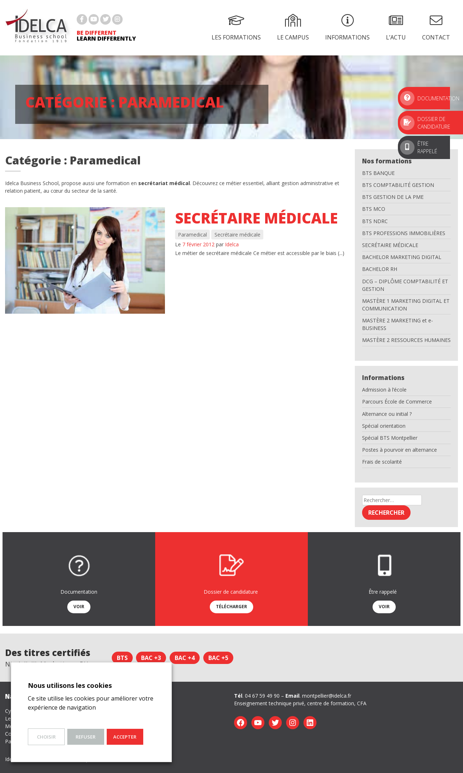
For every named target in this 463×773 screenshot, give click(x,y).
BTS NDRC (375, 221)
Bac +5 (218, 658)
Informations (347, 27)
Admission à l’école (384, 389)
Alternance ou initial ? (387, 413)
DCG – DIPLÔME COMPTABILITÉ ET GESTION (405, 285)
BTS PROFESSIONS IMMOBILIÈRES (403, 233)
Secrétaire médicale (256, 218)
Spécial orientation (383, 425)
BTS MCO (373, 208)
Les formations (236, 27)
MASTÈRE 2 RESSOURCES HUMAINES (406, 340)
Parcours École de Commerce (397, 401)
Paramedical (192, 234)
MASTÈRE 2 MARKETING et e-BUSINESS (397, 324)
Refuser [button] (85, 737)
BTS (122, 658)
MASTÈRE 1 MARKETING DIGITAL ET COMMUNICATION (406, 304)
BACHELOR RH (379, 269)
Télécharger (231, 606)
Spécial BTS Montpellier (389, 437)
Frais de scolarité (382, 461)
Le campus (293, 27)
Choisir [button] (46, 737)
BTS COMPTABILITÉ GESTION (398, 184)
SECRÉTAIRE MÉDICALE (390, 245)
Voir (78, 606)
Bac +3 (151, 658)
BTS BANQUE (378, 173)
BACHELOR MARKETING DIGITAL (401, 257)
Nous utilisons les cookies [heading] (70, 685)
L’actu (396, 27)
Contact (436, 27)
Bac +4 (185, 658)
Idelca (232, 244)
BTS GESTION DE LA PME (393, 196)
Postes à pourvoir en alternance (399, 449)
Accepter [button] (124, 737)
